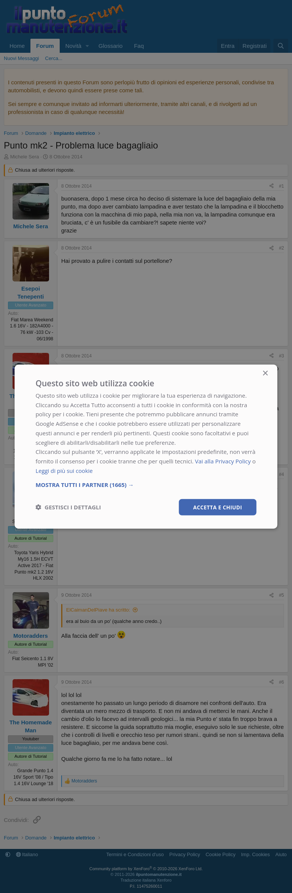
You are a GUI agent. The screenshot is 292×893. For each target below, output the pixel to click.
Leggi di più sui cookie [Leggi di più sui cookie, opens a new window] (64, 470)
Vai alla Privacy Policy (223, 461)
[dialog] (145, 446)
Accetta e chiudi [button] (217, 507)
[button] (145, 484)
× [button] (265, 373)
